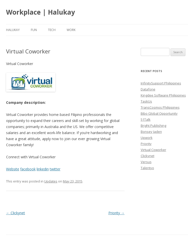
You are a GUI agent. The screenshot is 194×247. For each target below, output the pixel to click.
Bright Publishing (153, 125)
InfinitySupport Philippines (161, 83)
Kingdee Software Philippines (163, 95)
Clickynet (15, 212)
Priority (116, 212)
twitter (55, 169)
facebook (28, 169)
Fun (34, 30)
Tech (52, 30)
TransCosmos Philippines (160, 107)
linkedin (43, 169)
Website (12, 169)
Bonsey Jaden (151, 131)
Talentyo (147, 168)
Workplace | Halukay (40, 12)
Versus (146, 162)
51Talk (146, 119)
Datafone (148, 89)
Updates (50, 181)
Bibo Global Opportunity (159, 113)
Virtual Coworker (153, 149)
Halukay (13, 30)
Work (71, 30)
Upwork (147, 137)
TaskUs (146, 101)
